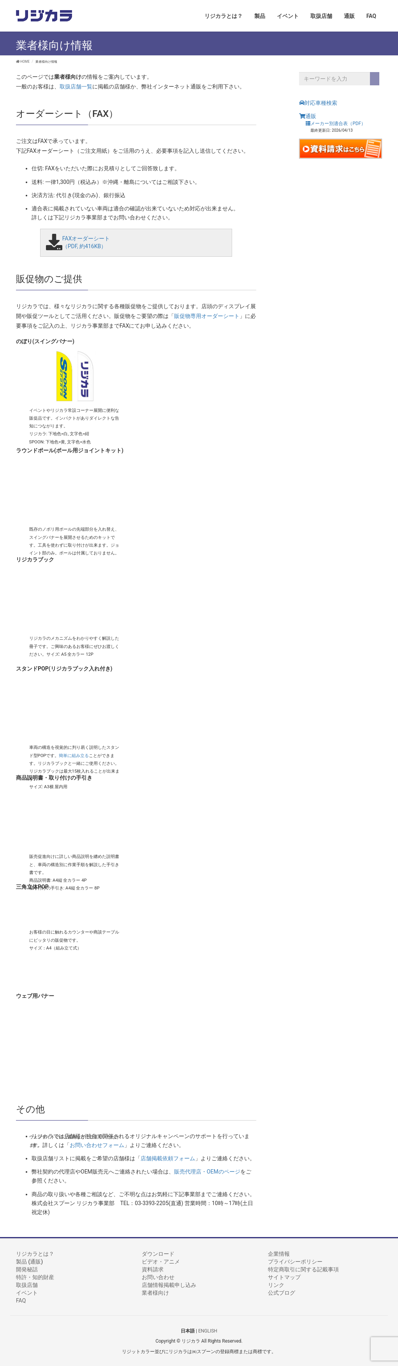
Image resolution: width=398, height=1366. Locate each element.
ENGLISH (207, 1330)
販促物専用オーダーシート (207, 316)
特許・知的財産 (35, 1277)
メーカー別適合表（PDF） (336, 123)
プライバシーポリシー (295, 1261)
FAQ (21, 1300)
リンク (276, 1285)
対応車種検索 (318, 103)
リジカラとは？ (35, 1254)
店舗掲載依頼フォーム (168, 1158)
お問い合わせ (158, 1277)
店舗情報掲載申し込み (169, 1285)
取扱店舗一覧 (76, 86)
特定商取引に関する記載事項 (303, 1269)
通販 (307, 116)
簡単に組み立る (74, 755)
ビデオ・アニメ (161, 1261)
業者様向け (155, 1292)
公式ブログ (281, 1292)
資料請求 (153, 1269)
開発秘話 (27, 1269)
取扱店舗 (27, 1285)
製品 (21, 1261)
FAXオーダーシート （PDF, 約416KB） (86, 242)
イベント (27, 1292)
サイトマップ (284, 1277)
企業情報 (279, 1254)
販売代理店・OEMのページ (207, 1171)
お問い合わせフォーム (97, 1145)
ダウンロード (158, 1254)
